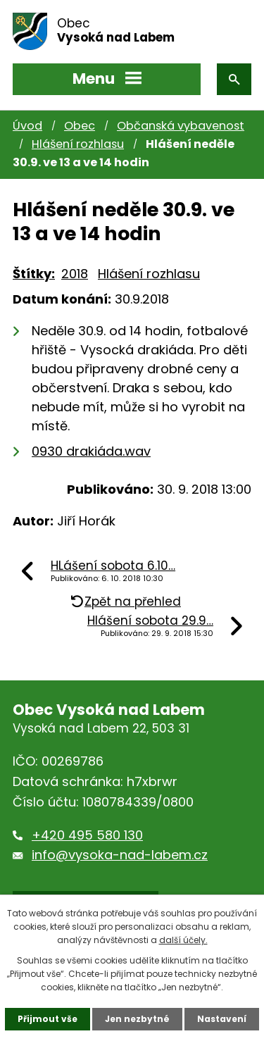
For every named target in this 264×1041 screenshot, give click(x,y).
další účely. (183, 940)
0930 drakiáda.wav (91, 451)
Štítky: (34, 273)
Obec (79, 126)
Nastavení (221, 1019)
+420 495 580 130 (87, 835)
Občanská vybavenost (180, 126)
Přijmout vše (47, 1019)
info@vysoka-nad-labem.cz (120, 855)
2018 (74, 273)
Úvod (27, 126)
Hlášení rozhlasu (78, 144)
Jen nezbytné (137, 1019)
